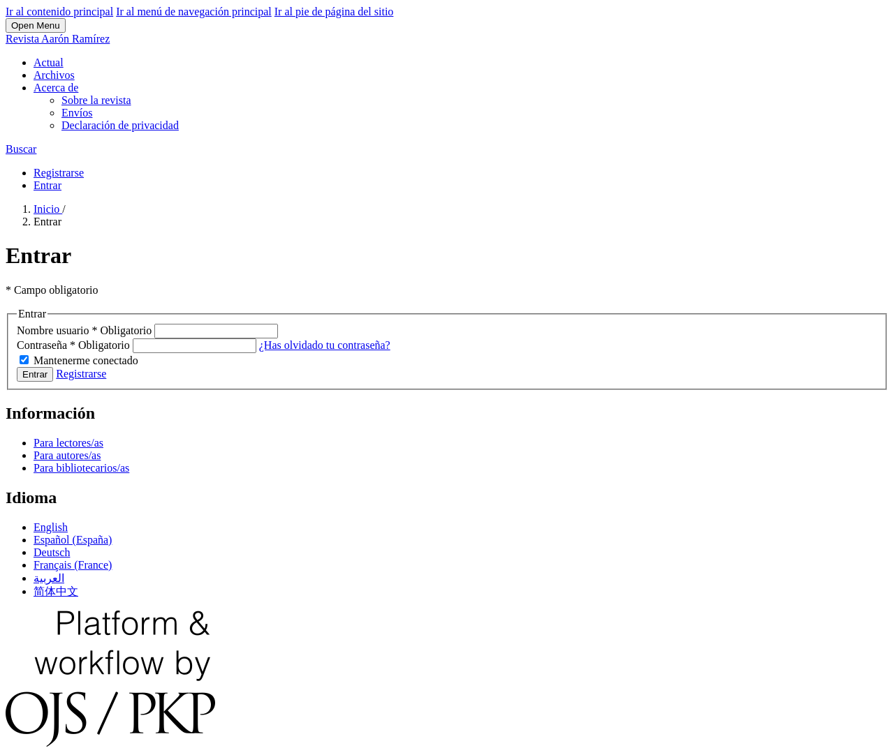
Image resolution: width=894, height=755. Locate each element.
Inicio (48, 209)
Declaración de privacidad (120, 125)
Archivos (54, 75)
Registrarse (59, 173)
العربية (49, 578)
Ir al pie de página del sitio (334, 11)
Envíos (76, 113)
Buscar (21, 149)
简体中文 (56, 591)
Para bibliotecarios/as (81, 468)
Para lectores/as (68, 443)
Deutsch (52, 552)
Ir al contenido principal (59, 11)
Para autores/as (67, 455)
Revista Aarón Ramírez (58, 39)
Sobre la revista (96, 100)
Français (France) (73, 565)
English (51, 527)
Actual (49, 62)
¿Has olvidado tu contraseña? (324, 345)
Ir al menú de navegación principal (194, 11)
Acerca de (56, 88)
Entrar (47, 185)
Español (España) (73, 540)
